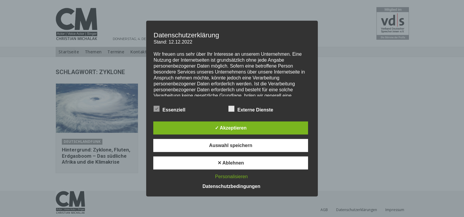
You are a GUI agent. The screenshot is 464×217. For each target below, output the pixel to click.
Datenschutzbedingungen (231, 186)
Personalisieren (231, 176)
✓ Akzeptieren (231, 127)
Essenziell (169, 108)
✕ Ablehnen (231, 162)
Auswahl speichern (230, 145)
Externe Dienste (250, 108)
